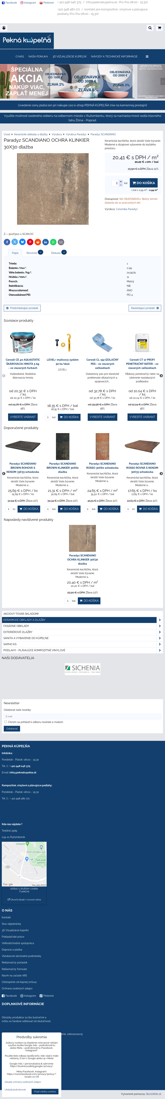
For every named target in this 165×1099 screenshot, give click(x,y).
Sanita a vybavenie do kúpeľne (83, 638)
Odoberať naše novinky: (17, 709)
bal (50, 417)
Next (161, 376)
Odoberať (12, 728)
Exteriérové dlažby (83, 632)
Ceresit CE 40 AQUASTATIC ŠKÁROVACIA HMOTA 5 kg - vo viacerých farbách (23, 364)
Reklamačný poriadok (14, 962)
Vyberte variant (23, 417)
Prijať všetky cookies (45, 1091)
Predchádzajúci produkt (22, 308)
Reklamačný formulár (14, 969)
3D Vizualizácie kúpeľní (69, 56)
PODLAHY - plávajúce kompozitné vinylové (83, 650)
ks (10, 509)
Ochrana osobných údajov (17, 988)
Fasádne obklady (83, 626)
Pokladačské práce (13, 936)
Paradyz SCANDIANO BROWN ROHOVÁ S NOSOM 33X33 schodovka (22, 468)
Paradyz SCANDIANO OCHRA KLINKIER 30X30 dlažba (82, 559)
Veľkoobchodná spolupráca (18, 943)
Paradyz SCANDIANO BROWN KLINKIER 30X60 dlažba (63, 468)
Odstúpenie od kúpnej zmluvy (19, 982)
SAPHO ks (83, 644)
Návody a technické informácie (114, 56)
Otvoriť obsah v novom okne (24, 899)
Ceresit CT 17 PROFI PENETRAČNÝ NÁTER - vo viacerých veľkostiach (142, 364)
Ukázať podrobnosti (15, 1089)
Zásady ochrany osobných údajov (23, 1082)
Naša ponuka (38, 56)
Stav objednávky (11, 923)
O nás (20, 56)
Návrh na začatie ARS (14, 975)
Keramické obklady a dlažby (83, 620)
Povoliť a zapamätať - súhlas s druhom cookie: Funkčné (24, 888)
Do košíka (144, 183)
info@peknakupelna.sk (23, 772)
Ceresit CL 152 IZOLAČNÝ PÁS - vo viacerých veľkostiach (102, 364)
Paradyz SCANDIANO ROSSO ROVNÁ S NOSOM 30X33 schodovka (142, 468)
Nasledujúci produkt (145, 308)
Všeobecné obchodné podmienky (21, 956)
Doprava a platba (12, 949)
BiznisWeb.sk (153, 1094)
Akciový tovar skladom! (21, 613)
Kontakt (6, 917)
